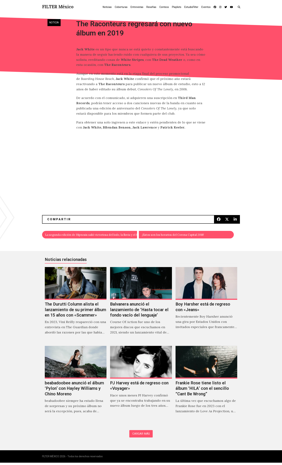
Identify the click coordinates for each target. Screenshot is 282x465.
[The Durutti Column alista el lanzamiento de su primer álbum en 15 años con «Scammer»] (75, 306)
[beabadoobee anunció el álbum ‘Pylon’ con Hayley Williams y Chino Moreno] (75, 384)
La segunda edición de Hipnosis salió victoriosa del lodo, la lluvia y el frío (91, 235)
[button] (240, 6)
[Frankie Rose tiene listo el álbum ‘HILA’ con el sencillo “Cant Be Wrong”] (206, 384)
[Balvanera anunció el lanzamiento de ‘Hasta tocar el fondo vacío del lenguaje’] (141, 306)
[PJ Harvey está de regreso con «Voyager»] (141, 384)
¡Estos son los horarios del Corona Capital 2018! (179, 235)
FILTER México (58, 7)
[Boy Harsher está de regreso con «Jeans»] (206, 306)
